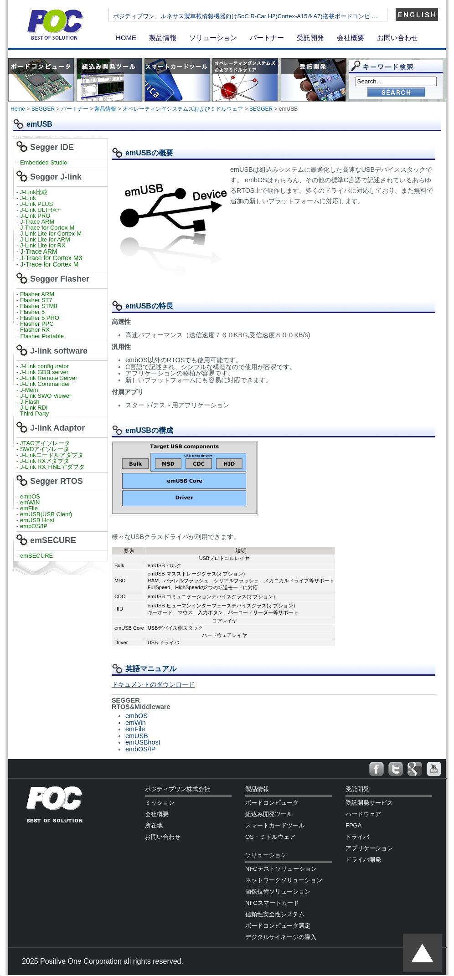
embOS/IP (33, 526)
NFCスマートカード (272, 902)
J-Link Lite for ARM (45, 239)
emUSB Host (36, 520)
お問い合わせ (397, 37)
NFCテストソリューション (281, 868)
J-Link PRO (35, 215)
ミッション (160, 802)
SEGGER (43, 109)
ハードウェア (363, 814)
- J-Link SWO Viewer (43, 395)
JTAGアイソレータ (45, 443)
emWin (135, 722)
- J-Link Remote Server (46, 378)
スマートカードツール (274, 825)
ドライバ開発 (363, 859)
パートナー (267, 37)
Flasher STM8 (39, 306)
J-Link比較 (34, 192)
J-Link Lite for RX (43, 245)
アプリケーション (369, 848)
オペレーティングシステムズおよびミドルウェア (183, 109)
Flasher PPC (37, 323)
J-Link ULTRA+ (39, 209)
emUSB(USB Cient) (46, 514)
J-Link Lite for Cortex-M (51, 233)
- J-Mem (27, 389)
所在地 (154, 825)
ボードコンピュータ (272, 802)
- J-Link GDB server (42, 372)
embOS (30, 496)
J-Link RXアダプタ (44, 460)
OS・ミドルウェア (270, 836)
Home (17, 109)
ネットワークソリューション (283, 880)
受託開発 (310, 37)
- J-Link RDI (32, 407)
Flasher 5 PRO (39, 317)
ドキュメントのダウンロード (153, 684)
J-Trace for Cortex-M (47, 227)
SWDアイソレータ (44, 449)
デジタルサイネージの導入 (280, 937)
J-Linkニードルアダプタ (51, 455)
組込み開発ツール (269, 814)
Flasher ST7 (37, 300)
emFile (29, 508)
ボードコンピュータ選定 (277, 925)
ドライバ (357, 836)
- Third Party (32, 413)
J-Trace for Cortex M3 (52, 258)
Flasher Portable (42, 336)
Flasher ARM (37, 294)
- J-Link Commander (43, 383)
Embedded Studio (43, 162)
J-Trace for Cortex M (50, 264)
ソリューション (213, 37)
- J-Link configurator (42, 366)
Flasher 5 (32, 311)
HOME (126, 37)
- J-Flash (28, 401)
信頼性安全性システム (274, 914)
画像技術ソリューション (277, 891)
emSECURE (36, 555)
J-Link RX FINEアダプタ (52, 466)
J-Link (28, 198)
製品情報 (162, 37)
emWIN (30, 502)
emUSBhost (142, 742)
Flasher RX (35, 329)
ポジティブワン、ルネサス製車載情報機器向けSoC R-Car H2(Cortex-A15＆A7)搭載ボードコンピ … (274, 16)
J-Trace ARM (37, 221)
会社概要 (350, 37)
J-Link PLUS (36, 203)
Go (396, 92)
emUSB (136, 736)
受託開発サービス (369, 802)
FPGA (353, 825)
